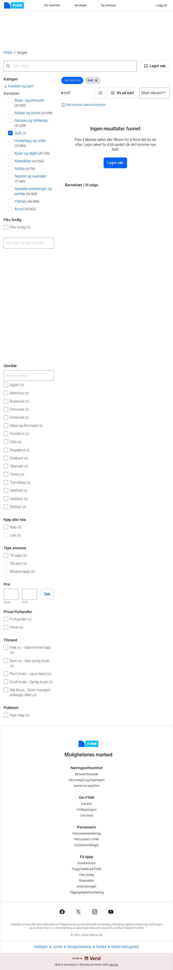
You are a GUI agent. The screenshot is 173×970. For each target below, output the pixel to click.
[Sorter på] (154, 93)
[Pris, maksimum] (29, 594)
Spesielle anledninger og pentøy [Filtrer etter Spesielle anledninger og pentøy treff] (33, 191)
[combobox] (70, 66)
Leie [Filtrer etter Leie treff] (15, 535)
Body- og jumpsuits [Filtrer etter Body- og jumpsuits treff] (29, 102)
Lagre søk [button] (115, 163)
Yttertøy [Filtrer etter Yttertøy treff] (26, 201)
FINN (8, 53)
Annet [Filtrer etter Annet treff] (25, 209)
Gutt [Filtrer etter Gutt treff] (20, 133)
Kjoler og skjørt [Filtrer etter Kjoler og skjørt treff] (32, 153)
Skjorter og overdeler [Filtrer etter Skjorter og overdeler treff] (30, 178)
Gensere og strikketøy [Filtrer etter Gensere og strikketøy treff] (31, 123)
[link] (19, 86)
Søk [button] (47, 594)
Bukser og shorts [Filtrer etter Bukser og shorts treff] (33, 113)
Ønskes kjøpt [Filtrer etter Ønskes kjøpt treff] (22, 571)
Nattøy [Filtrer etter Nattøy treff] (24, 168)
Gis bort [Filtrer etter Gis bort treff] (18, 563)
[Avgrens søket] (29, 375)
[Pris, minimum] (11, 594)
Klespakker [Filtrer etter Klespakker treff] (29, 161)
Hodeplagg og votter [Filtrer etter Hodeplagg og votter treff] (30, 143)
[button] (155, 66)
